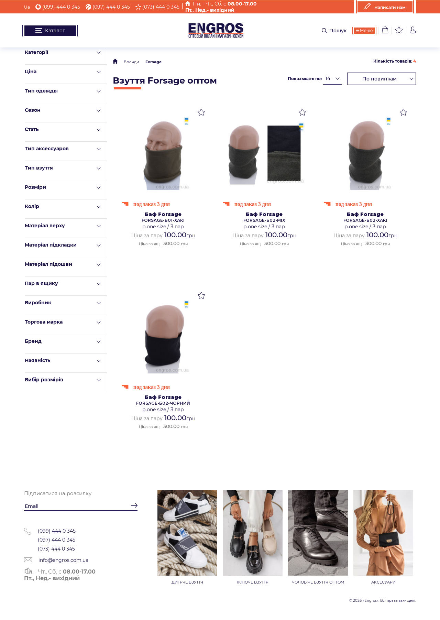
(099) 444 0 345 (57, 7)
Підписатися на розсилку (57, 493)
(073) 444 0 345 (157, 7)
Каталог (50, 30)
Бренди (131, 61)
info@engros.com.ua (56, 560)
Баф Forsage (163, 214)
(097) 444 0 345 (108, 7)
